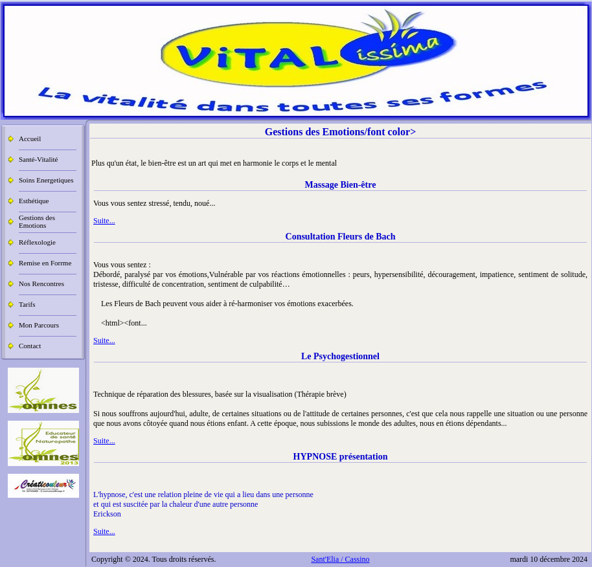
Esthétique (34, 201)
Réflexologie (37, 242)
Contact (30, 346)
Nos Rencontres (41, 283)
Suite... (104, 220)
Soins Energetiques (46, 180)
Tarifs (27, 304)
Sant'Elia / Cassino (340, 559)
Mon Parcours (39, 325)
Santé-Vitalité (38, 159)
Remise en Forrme (45, 263)
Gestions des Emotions (37, 221)
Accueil (30, 138)
